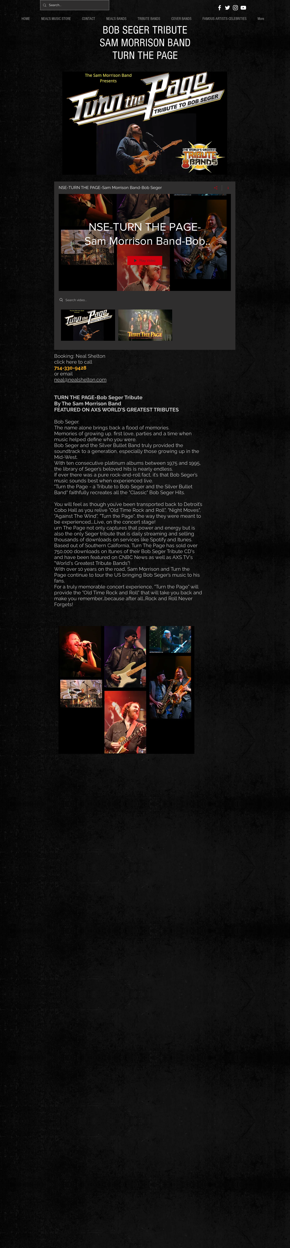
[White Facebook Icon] (219, 7)
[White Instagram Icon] (235, 7)
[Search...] (74, 5)
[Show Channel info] (226, 188)
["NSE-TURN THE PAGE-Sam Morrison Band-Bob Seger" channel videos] (145, 326)
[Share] (216, 188)
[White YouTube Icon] (243, 7)
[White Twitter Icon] (227, 7)
